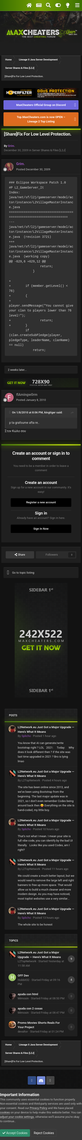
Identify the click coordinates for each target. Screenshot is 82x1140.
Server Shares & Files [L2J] (49, 150)
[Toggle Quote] (10, 412)
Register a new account (41, 502)
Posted (33, 169)
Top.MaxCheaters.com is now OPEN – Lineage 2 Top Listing (41, 119)
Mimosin (23, 998)
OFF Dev (23, 975)
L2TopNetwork (30, 780)
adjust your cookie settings (17, 1116)
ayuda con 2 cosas (30, 1008)
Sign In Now (41, 528)
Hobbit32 (23, 980)
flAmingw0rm (26, 395)
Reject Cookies (43, 1133)
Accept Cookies (15, 1133)
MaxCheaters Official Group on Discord (41, 105)
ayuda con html (28, 994)
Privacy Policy (38, 1108)
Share (20, 554)
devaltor (23, 1031)
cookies (5, 1112)
